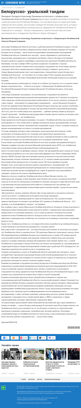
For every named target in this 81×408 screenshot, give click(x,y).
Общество (4, 373)
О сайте (23, 379)
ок (15, 338)
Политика (70, 373)
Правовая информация (52, 379)
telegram (33, 338)
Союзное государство (7, 7)
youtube (23, 338)
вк (5, 338)
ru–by (42, 338)
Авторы (39, 379)
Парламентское (50, 373)
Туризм (25, 373)
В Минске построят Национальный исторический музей (31, 364)
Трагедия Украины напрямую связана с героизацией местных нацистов (9, 365)
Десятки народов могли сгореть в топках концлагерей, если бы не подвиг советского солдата (55, 366)
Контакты (31, 379)
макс (51, 338)
